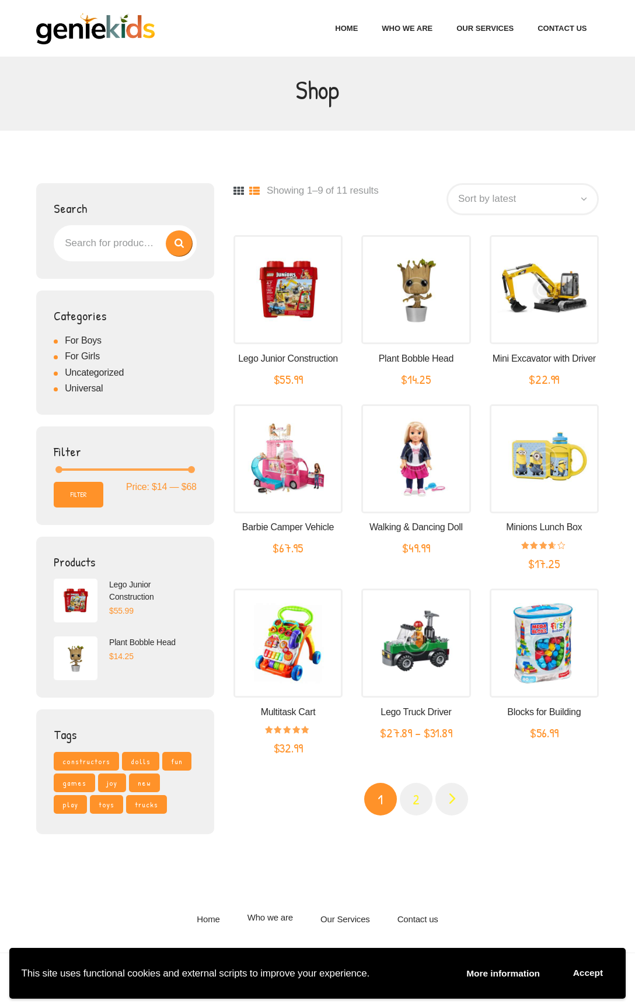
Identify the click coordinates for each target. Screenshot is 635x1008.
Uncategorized (94, 375)
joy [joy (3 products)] (112, 785)
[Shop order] (522, 202)
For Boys (83, 343)
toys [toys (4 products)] (106, 807)
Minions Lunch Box (544, 530)
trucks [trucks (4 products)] (146, 807)
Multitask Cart (288, 714)
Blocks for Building (544, 714)
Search (176, 246)
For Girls (82, 359)
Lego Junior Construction (288, 361)
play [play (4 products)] (70, 807)
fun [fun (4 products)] (177, 763)
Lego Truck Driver (416, 714)
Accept (585, 971)
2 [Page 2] (416, 802)
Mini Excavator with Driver (544, 361)
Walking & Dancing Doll (416, 530)
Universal (84, 391)
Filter (78, 497)
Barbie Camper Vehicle (288, 530)
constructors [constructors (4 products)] (86, 763)
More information (493, 972)
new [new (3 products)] (144, 785)
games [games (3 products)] (74, 785)
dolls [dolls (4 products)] (141, 763)
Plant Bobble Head (416, 361)
